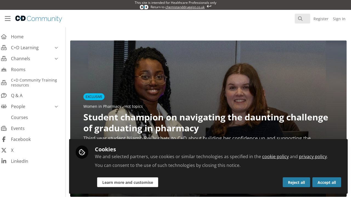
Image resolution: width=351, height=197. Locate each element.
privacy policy (317, 156)
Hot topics (138, 106)
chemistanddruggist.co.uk (185, 7)
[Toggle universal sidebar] (7, 18)
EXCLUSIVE (98, 96)
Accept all (327, 182)
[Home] (34, 18)
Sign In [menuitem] (339, 18)
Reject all (296, 182)
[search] (302, 19)
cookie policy (280, 156)
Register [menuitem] (321, 18)
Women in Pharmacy (107, 106)
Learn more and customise (132, 182)
